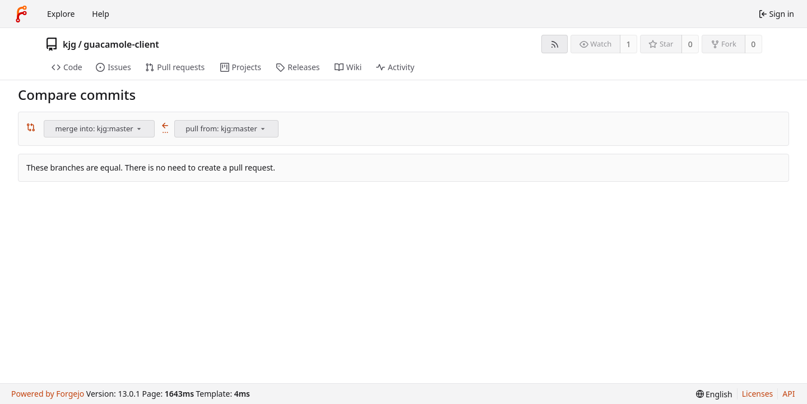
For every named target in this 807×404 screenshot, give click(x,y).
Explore (61, 13)
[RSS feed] (554, 44)
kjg (69, 44)
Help (100, 13)
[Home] (21, 14)
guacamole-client (121, 44)
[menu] (139, 128)
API (788, 393)
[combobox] (100, 128)
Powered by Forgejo (47, 393)
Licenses (757, 393)
